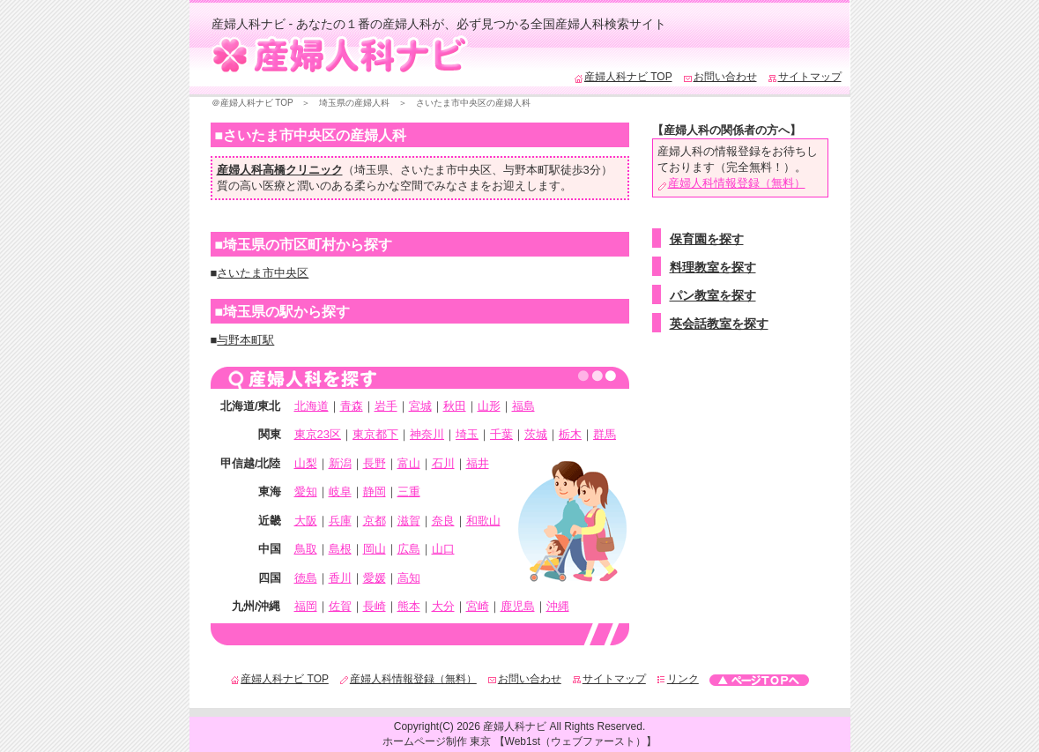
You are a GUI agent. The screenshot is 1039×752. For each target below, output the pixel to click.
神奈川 (427, 434)
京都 (374, 520)
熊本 (408, 606)
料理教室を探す (713, 267)
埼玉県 (371, 169)
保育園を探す (707, 239)
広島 (408, 548)
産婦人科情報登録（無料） (731, 183)
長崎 (374, 606)
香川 (340, 577)
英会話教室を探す (719, 323)
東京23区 (317, 434)
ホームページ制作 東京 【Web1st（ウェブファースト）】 (519, 741)
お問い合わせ (720, 77)
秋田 (454, 406)
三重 (408, 491)
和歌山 (483, 520)
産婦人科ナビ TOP (623, 77)
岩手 (386, 406)
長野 (374, 463)
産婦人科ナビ (514, 726)
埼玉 (467, 434)
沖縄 (557, 606)
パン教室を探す (713, 295)
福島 (523, 406)
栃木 (570, 434)
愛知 (305, 491)
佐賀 (340, 606)
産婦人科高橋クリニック (280, 169)
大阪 (305, 520)
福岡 (305, 606)
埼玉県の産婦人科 (354, 103)
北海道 (311, 406)
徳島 (305, 577)
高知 (408, 577)
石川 (443, 463)
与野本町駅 (531, 169)
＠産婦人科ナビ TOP (252, 103)
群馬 (604, 434)
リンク (678, 679)
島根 (340, 548)
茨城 (535, 434)
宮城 (420, 406)
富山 (408, 463)
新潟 (340, 463)
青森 (351, 406)
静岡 (374, 491)
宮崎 (477, 606)
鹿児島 (518, 606)
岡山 (374, 548)
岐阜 (340, 491)
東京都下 (375, 434)
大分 (443, 606)
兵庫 (340, 520)
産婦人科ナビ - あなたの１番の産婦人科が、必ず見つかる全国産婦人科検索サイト (439, 24)
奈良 (443, 520)
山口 (443, 548)
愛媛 (374, 577)
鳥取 (305, 548)
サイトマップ (805, 77)
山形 (489, 406)
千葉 (501, 434)
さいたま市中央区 (446, 169)
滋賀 (408, 520)
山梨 (305, 463)
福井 (477, 463)
